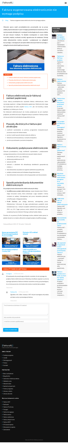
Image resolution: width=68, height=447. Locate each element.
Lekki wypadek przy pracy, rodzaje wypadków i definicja (32, 251)
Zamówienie (6, 429)
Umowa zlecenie (7, 393)
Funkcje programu (8, 355)
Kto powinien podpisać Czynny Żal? (10, 250)
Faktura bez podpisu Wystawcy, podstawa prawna (61, 102)
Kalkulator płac (7, 381)
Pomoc (5, 363)
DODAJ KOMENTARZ (11, 330)
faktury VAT (28, 106)
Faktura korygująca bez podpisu (61, 37)
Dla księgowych (7, 360)
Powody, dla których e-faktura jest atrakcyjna (22, 80)
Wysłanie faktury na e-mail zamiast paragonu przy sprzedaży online (61, 179)
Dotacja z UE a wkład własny (30, 233)
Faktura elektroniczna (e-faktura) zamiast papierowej (25, 77)
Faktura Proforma (8, 407)
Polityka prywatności (38, 439)
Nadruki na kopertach (9, 386)
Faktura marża (7, 414)
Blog (6, 20)
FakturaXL (7, 345)
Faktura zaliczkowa (8, 417)
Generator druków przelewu (11, 378)
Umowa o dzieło (7, 391)
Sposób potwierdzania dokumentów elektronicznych (24, 85)
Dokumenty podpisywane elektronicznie (21, 82)
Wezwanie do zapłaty (9, 427)
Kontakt (5, 365)
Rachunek (6, 404)
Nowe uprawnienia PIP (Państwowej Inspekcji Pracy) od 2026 (10, 234)
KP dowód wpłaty (8, 424)
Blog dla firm (6, 376)
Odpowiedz (9, 287)
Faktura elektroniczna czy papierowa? (61, 147)
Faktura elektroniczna (61, 80)
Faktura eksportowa (9, 419)
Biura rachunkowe (8, 373)
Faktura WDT (7, 422)
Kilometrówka (7, 383)
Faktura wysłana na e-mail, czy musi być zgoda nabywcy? (61, 275)
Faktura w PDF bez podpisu (60, 58)
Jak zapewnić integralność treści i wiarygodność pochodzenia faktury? (61, 247)
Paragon (5, 409)
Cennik (5, 358)
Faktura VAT (6, 402)
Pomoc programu (8, 388)
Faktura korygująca (8, 412)
